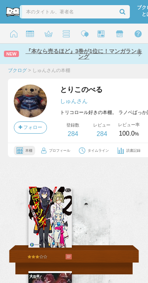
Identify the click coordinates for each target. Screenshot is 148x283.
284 (72, 133)
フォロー (30, 127)
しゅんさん (74, 101)
